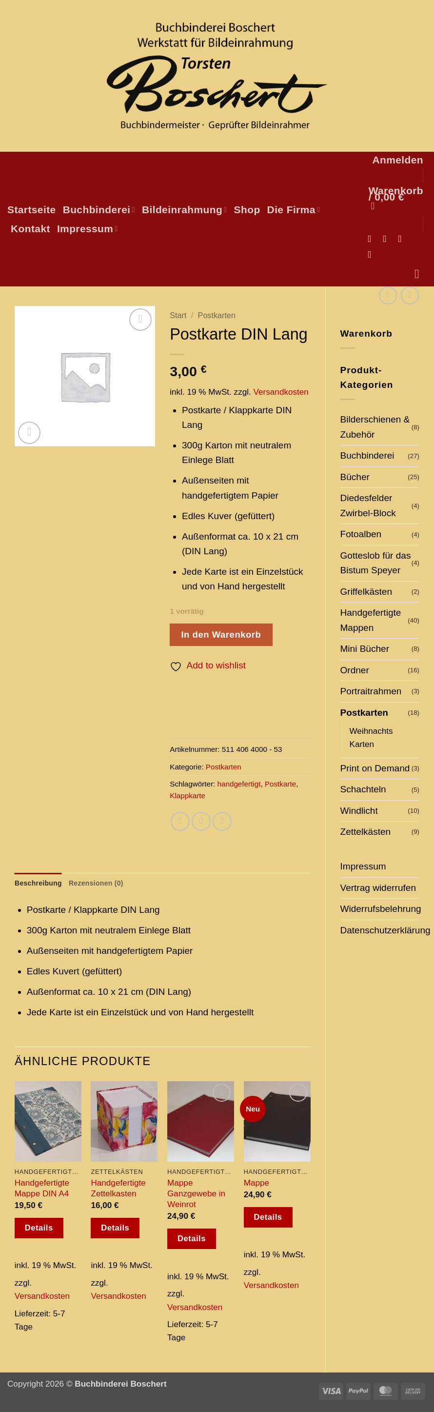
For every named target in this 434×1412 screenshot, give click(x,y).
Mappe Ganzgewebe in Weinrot (196, 1194)
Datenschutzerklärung (385, 930)
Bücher (355, 477)
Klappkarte (187, 795)
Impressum (87, 228)
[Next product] (388, 295)
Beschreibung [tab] (40, 883)
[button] (397, 160)
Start (178, 315)
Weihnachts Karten (371, 737)
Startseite (31, 209)
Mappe (256, 1184)
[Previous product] (410, 295)
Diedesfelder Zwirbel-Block (368, 505)
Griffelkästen (366, 591)
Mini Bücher (364, 649)
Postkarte (280, 784)
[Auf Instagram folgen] (387, 238)
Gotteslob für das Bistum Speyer (375, 562)
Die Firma (293, 209)
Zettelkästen (365, 832)
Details (39, 1228)
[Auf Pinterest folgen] (372, 254)
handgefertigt (239, 784)
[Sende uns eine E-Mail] (403, 238)
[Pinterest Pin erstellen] (222, 821)
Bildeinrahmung (184, 209)
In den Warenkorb (221, 634)
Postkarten (364, 712)
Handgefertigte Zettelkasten (118, 1189)
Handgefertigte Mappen (370, 619)
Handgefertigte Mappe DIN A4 (42, 1189)
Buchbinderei (99, 209)
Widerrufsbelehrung (380, 909)
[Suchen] (420, 274)
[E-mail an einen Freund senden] (201, 821)
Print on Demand (375, 768)
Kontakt (30, 228)
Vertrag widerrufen (378, 888)
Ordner (354, 670)
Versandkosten (281, 392)
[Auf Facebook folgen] (372, 238)
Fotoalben (361, 534)
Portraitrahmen (371, 691)
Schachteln (363, 789)
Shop (247, 209)
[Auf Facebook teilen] (180, 821)
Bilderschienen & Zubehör (375, 426)
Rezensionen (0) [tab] (102, 883)
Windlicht (359, 811)
